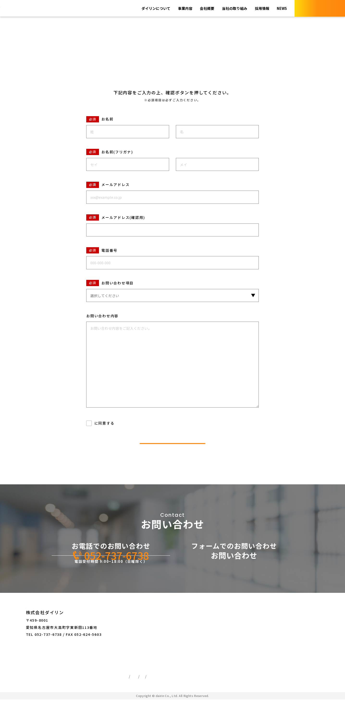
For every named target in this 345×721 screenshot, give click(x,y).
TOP (12, 25)
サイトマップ (192, 697)
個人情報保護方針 (142, 691)
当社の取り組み (230, 8)
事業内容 (176, 8)
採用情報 (260, 8)
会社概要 (200, 8)
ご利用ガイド (161, 697)
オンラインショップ (193, 636)
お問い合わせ (187, 627)
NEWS (281, 8)
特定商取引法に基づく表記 (189, 691)
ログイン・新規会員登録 (197, 646)
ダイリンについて (145, 8)
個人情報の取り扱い (112, 423)
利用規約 (134, 697)
